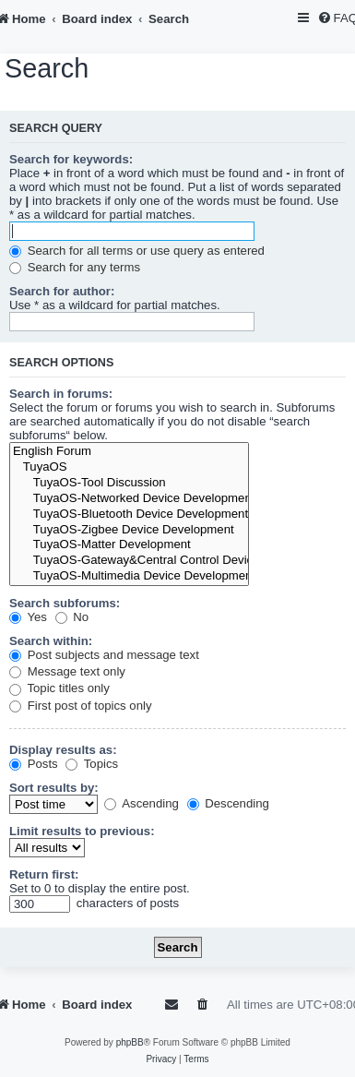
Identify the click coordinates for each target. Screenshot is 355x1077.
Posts (33, 764)
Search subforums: (64, 603)
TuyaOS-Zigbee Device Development (129, 530)
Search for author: (61, 291)
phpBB (130, 1042)
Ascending (141, 803)
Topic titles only (59, 688)
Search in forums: (60, 394)
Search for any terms (74, 267)
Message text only (67, 671)
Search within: (50, 641)
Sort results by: (54, 788)
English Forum (129, 452)
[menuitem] (203, 1004)
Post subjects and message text (104, 655)
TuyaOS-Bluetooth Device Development (129, 514)
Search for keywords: (71, 159)
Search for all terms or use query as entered (137, 250)
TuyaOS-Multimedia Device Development (129, 576)
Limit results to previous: (82, 831)
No (72, 617)
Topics (91, 764)
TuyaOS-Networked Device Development (129, 499)
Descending (228, 803)
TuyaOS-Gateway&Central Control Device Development (129, 560)
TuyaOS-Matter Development (129, 545)
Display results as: (63, 750)
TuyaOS (129, 467)
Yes (28, 617)
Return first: (43, 874)
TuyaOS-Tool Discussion (129, 483)
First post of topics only (80, 705)
